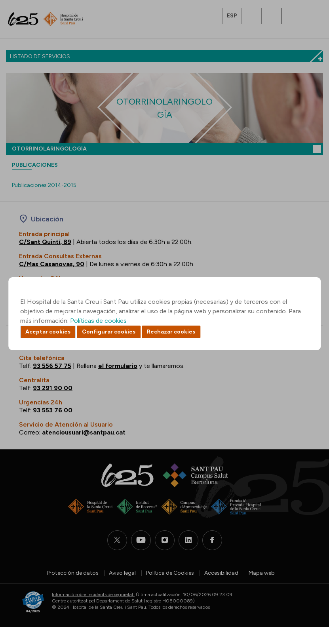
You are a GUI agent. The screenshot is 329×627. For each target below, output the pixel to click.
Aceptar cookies (47, 331)
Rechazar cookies (171, 331)
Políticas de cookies (98, 320)
